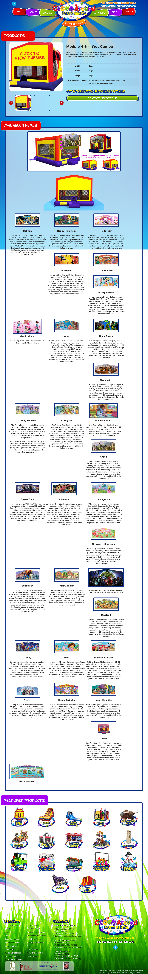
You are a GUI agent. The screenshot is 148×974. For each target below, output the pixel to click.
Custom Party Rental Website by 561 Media (125, 973)
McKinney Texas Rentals (36, 935)
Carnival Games (11, 946)
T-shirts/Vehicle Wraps (36, 932)
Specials (47, 12)
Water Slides (10, 932)
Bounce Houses (11, 925)
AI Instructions (32, 949)
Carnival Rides (32, 925)
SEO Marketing (104, 973)
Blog (28, 946)
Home (19, 11)
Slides (7, 928)
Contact (129, 11)
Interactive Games (12, 942)
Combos (8, 935)
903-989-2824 (109, 5)
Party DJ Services (33, 939)
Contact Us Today (102, 98)
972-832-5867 (129, 5)
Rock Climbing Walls (13, 956)
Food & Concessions (13, 953)
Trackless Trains (33, 928)
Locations (99, 12)
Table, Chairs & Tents (13, 959)
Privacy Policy (32, 956)
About (33, 12)
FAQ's (114, 12)
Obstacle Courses (12, 939)
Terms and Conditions (35, 953)
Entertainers (10, 949)
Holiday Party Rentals (35, 942)
